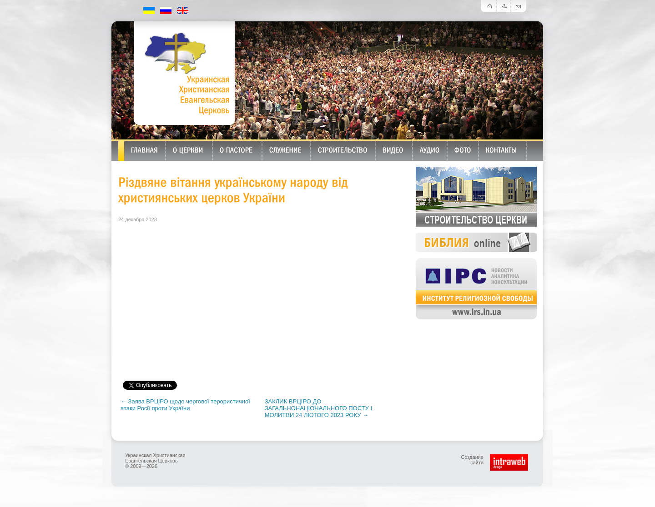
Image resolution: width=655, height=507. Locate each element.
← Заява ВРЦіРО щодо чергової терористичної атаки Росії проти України (185, 405)
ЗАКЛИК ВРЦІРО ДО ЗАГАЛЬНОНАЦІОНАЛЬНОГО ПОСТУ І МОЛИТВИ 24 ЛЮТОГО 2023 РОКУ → (318, 408)
